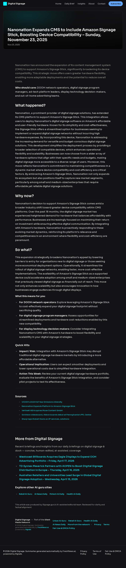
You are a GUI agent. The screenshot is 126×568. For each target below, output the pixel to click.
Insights (81, 4)
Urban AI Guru (59, 521)
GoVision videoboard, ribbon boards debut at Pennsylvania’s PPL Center (56, 415)
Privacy (97, 524)
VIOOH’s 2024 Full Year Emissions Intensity (42, 402)
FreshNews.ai (43, 527)
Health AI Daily (74, 494)
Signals (28, 529)
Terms (106, 524)
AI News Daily (40, 494)
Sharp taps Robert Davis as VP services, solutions (45, 419)
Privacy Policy (83, 552)
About (91, 4)
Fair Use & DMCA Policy (64, 528)
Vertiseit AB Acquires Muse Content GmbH (42, 410)
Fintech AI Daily (57, 494)
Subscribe (116, 4)
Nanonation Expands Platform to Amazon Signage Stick (48, 406)
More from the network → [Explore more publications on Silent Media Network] (80, 524)
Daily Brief (69, 4)
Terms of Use (97, 552)
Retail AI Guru (25, 494)
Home (58, 4)
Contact (101, 4)
